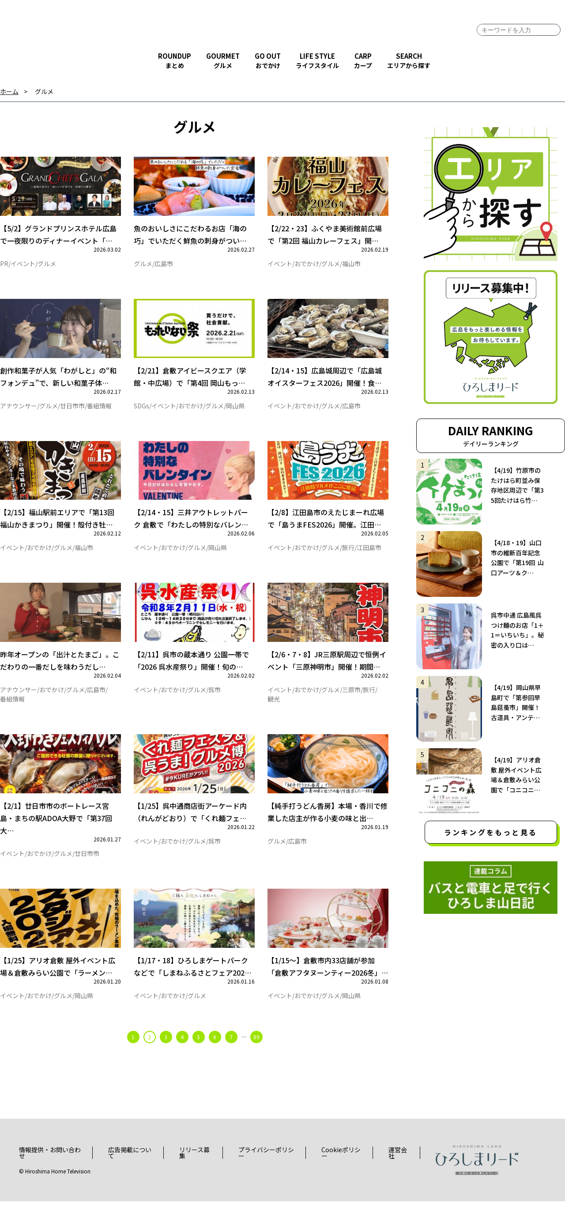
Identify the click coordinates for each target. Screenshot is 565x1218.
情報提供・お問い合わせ (50, 1169)
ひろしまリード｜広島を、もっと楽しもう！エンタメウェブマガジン (48, 40)
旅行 (348, 556)
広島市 (163, 266)
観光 (273, 710)
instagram (543, 49)
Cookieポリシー (341, 1169)
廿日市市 (72, 411)
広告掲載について (129, 1169)
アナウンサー (18, 411)
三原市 (351, 701)
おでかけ (306, 266)
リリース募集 (194, 1169)
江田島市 (369, 556)
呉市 (214, 701)
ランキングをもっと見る (490, 832)
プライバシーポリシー (266, 1169)
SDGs (141, 411)
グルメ (44, 91)
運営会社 (397, 1169)
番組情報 (99, 411)
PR (4, 266)
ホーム (9, 91)
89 (256, 1053)
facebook (493, 49)
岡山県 (235, 411)
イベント (23, 266)
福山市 (351, 266)
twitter (517, 49)
